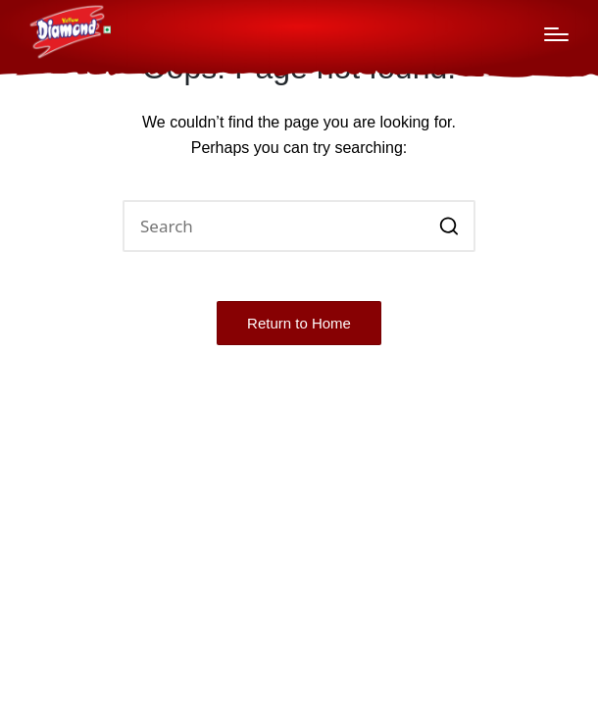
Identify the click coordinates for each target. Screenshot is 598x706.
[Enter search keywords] (299, 226)
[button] (448, 226)
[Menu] (556, 34)
